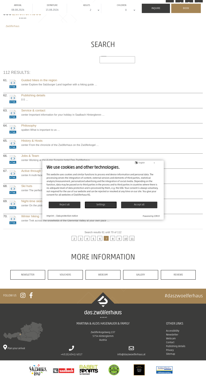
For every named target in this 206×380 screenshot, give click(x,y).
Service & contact (33, 110)
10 (125, 239)
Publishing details (33, 95)
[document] (103, 183)
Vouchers (65, 275)
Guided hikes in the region (39, 80)
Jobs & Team (30, 155)
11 (132, 239)
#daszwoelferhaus (184, 296)
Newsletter (27, 275)
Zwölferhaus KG (82, 195)
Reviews (178, 275)
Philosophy (28, 125)
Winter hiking (30, 216)
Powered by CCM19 (151, 216)
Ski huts (26, 186)
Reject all (65, 204)
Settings (100, 204)
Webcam (103, 275)
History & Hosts (31, 140)
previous (67, 239)
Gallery (140, 275)
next (138, 239)
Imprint (50, 216)
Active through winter (35, 171)
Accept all (139, 204)
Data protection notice (67, 216)
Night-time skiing (32, 201)
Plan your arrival (23, 336)
